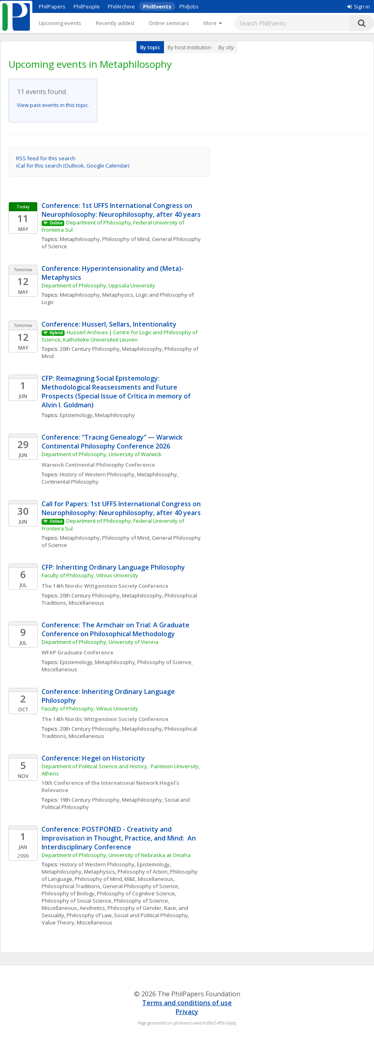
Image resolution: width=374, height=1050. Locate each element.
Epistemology (76, 415)
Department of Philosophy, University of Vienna (100, 642)
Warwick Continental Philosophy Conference (98, 464)
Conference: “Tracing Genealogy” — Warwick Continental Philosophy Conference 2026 (113, 442)
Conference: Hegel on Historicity (93, 758)
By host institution (189, 47)
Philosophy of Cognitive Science (136, 893)
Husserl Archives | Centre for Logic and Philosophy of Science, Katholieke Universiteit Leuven (120, 336)
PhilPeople (87, 6)
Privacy (187, 1011)
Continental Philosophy (70, 481)
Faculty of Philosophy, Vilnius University (90, 575)
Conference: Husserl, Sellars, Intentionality (109, 324)
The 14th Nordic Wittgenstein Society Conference (105, 585)
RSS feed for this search (46, 158)
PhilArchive (121, 6)
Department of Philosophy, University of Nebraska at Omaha (116, 855)
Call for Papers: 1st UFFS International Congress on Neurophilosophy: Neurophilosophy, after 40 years (122, 508)
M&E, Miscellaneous (148, 878)
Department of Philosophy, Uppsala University (98, 285)
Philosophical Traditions (71, 886)
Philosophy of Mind (125, 239)
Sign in (358, 6)
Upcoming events (60, 23)
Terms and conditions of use (187, 1002)
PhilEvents (157, 6)
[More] (212, 23)
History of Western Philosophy (97, 474)
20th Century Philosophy (90, 348)
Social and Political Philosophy (151, 915)
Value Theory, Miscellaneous (77, 922)
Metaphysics (117, 294)
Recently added (115, 23)
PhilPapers (52, 6)
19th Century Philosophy (90, 799)
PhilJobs (189, 6)
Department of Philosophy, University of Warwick (102, 454)
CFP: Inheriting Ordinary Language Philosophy (113, 567)
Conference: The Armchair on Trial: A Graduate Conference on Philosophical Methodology (116, 629)
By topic (150, 47)
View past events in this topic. (53, 105)
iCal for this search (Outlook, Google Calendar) (72, 165)
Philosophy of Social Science (76, 900)
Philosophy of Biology (68, 893)
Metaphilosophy (80, 239)
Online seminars (169, 23)
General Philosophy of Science (140, 886)
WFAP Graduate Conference (77, 652)
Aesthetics (92, 908)
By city (226, 47)
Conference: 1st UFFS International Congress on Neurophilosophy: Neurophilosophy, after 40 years (121, 210)
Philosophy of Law (89, 915)
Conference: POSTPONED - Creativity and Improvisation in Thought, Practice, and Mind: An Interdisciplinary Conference (120, 838)
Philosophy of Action (143, 871)
